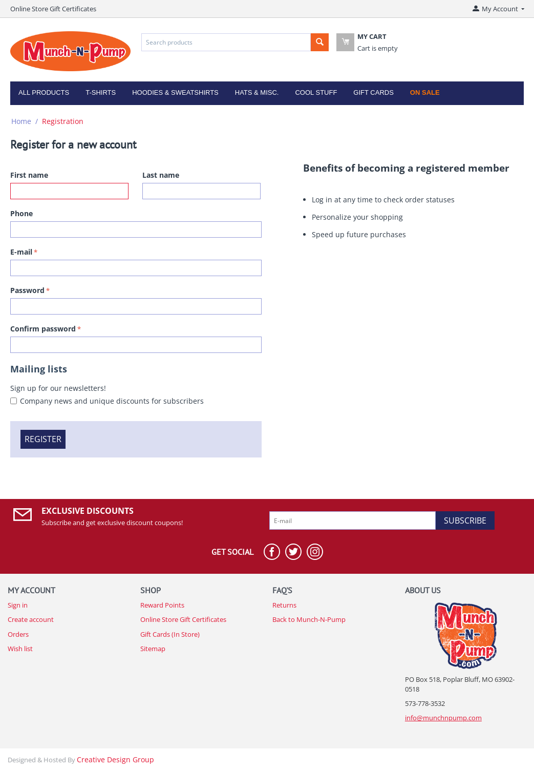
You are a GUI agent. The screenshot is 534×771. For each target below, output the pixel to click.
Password (27, 290)
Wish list (20, 648)
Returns (284, 605)
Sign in (18, 605)
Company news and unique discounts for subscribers (112, 401)
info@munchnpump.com (443, 717)
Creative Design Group (115, 759)
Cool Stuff (316, 92)
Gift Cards (373, 92)
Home (21, 121)
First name (29, 175)
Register (43, 439)
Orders (18, 634)
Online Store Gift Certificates (53, 8)
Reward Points (162, 605)
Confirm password (43, 329)
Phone (21, 213)
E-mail (21, 252)
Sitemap (152, 648)
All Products (43, 92)
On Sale (425, 92)
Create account (31, 619)
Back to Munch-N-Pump (309, 619)
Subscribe (465, 520)
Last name (160, 175)
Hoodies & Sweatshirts (175, 92)
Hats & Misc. (257, 92)
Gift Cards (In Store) (170, 634)
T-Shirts (101, 92)
